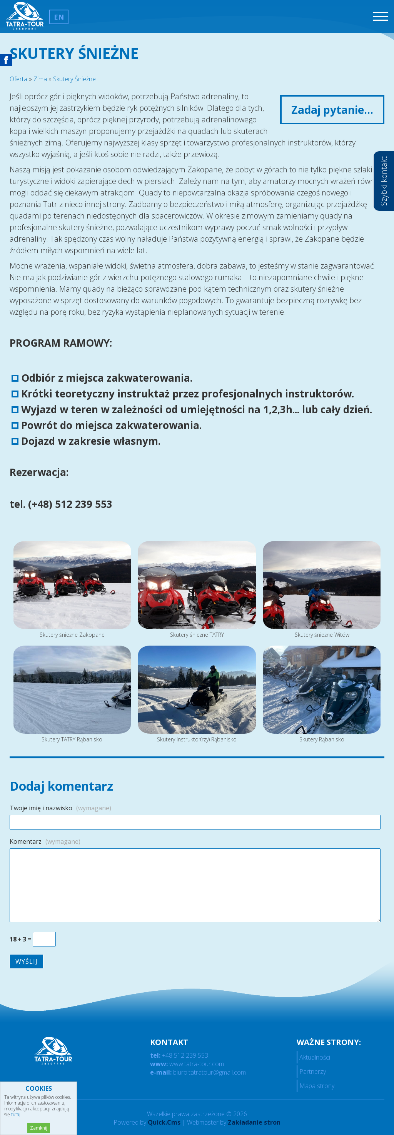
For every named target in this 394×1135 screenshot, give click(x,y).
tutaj (15, 1114)
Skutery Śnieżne (74, 79)
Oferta (18, 79)
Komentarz (45, 841)
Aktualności (314, 1057)
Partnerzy (312, 1071)
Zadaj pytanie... (332, 109)
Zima (40, 79)
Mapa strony (316, 1086)
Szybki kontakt (384, 181)
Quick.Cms (164, 1122)
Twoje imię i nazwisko (60, 808)
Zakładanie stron (254, 1122)
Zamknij (38, 1128)
